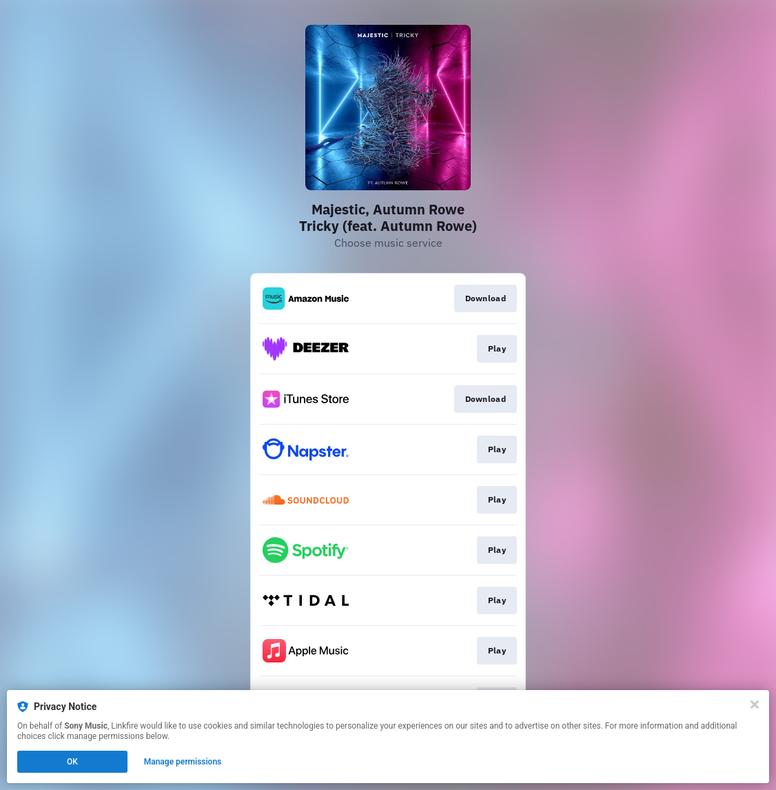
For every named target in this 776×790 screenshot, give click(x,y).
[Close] (755, 704)
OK (72, 762)
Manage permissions (183, 762)
